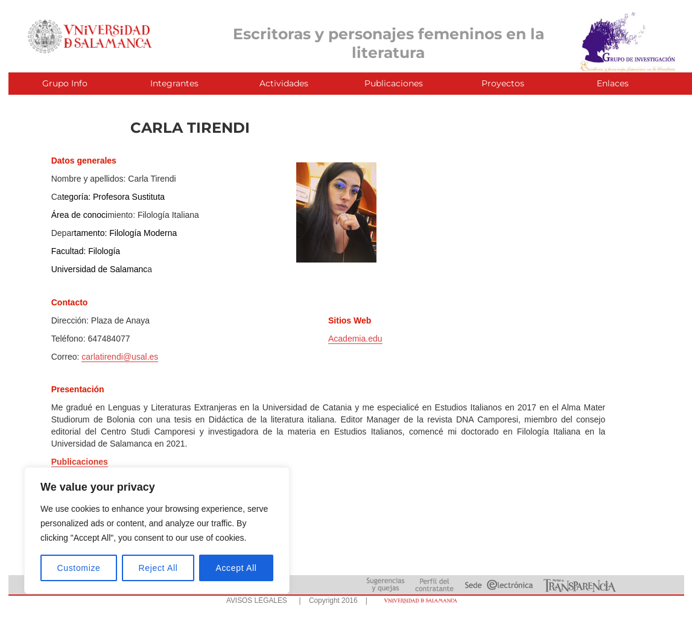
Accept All (235, 568)
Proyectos (502, 83)
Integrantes (174, 83)
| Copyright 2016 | (331, 600)
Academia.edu (355, 338)
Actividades (283, 83)
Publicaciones (393, 83)
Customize (79, 568)
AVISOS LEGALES (256, 600)
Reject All (158, 568)
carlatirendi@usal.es (119, 357)
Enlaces (613, 83)
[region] (157, 530)
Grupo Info (64, 83)
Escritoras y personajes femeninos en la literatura (388, 43)
